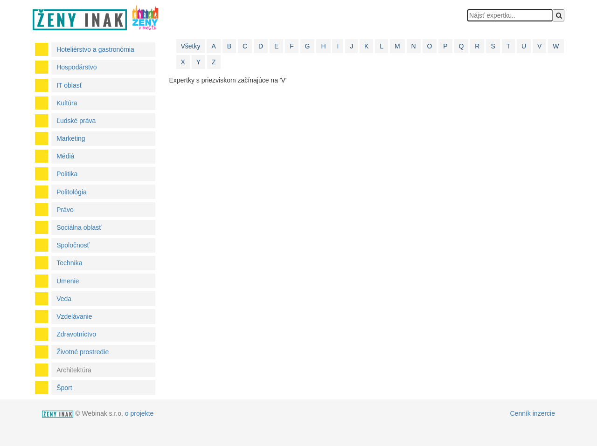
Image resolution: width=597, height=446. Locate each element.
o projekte (139, 413)
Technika (69, 263)
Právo (65, 209)
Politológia (71, 192)
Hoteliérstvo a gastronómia (95, 49)
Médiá (65, 156)
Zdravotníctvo (76, 334)
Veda (63, 298)
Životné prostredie (82, 352)
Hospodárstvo (76, 67)
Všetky (191, 46)
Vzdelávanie (74, 316)
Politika (66, 174)
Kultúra (66, 103)
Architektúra (73, 370)
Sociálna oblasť (78, 227)
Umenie (67, 281)
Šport (64, 387)
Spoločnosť (73, 245)
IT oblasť (69, 85)
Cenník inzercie (532, 413)
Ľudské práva (76, 120)
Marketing (70, 138)
